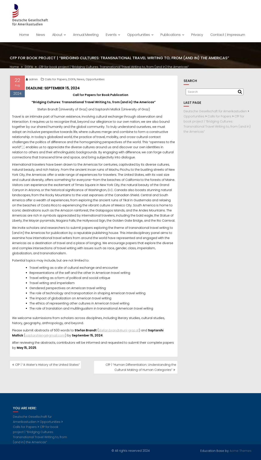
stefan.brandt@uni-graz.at (119, 331)
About (57, 34)
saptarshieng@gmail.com (45, 337)
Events (111, 34)
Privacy (197, 34)
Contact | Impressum (227, 34)
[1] (23, 148)
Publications (171, 34)
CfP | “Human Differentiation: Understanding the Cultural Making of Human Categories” (141, 367)
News (40, 34)
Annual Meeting (86, 34)
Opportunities (138, 34)
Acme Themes (240, 450)
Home (24, 34)
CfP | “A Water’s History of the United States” (47, 365)
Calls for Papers (56, 81)
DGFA (71, 81)
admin (32, 81)
